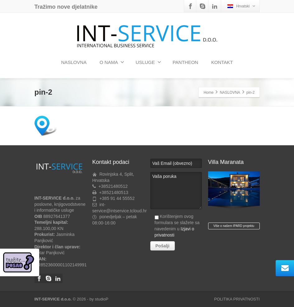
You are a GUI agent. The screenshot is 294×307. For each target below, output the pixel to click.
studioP (101, 299)
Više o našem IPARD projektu (233, 226)
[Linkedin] (214, 6)
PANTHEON (185, 62)
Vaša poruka (176, 190)
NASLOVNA (73, 62)
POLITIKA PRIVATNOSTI (236, 299)
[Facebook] (190, 6)
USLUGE (148, 62)
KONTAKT (222, 62)
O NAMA (112, 62)
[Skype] (202, 6)
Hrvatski (241, 6)
